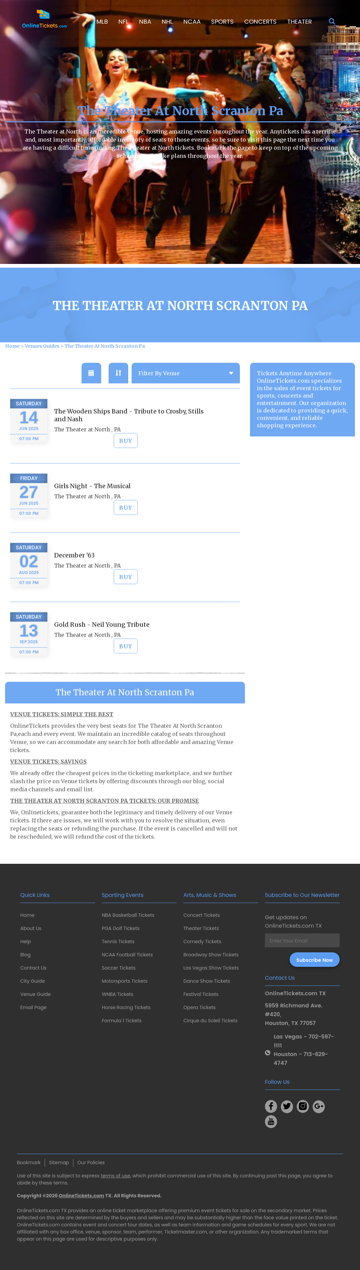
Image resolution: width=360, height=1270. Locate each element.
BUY (125, 466)
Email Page (33, 1007)
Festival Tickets (201, 994)
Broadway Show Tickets (211, 954)
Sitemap (59, 1162)
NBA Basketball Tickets (128, 915)
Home (27, 915)
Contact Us (33, 967)
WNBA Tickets (117, 994)
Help (25, 941)
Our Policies (91, 1162)
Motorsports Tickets (125, 981)
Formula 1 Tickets (121, 1020)
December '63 (74, 581)
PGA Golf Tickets (121, 928)
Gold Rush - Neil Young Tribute (102, 650)
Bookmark (29, 1162)
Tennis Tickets (118, 941)
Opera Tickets (199, 1007)
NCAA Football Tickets (127, 954)
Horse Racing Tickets (126, 1007)
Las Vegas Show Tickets (211, 967)
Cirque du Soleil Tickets (210, 1020)
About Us (30, 928)
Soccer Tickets (119, 967)
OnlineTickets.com (82, 1195)
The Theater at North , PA (87, 455)
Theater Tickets (201, 928)
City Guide (32, 981)
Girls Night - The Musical (92, 512)
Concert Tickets (201, 915)
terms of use (115, 1175)
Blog (25, 954)
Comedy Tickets (202, 941)
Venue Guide (35, 994)
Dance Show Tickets (206, 981)
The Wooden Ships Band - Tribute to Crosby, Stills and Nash (129, 441)
